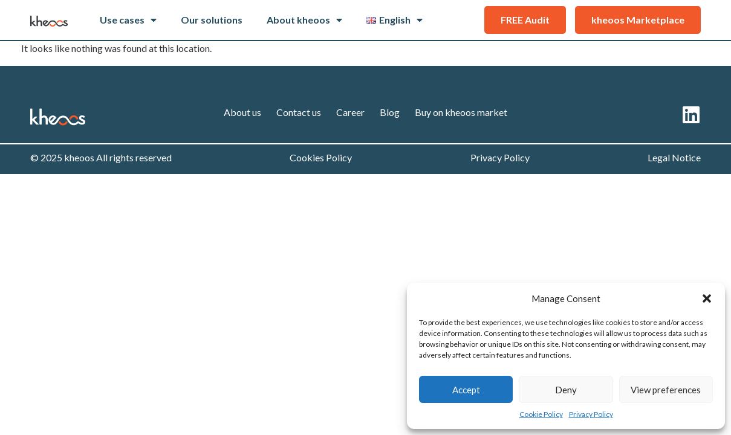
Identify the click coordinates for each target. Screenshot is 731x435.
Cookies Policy (321, 157)
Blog (390, 112)
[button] (707, 298)
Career (350, 112)
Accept (466, 389)
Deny (566, 389)
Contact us (298, 112)
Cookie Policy (541, 414)
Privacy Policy (591, 414)
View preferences (666, 389)
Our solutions (211, 19)
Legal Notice (674, 157)
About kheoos (304, 20)
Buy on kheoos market (461, 112)
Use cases (128, 20)
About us (242, 112)
